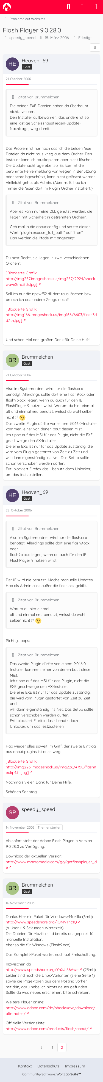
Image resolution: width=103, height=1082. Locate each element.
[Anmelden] (82, 7)
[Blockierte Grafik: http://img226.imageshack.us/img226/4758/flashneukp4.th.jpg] (51, 767)
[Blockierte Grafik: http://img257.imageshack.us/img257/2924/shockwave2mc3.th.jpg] (50, 278)
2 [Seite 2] (62, 1047)
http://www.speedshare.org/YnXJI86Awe (42, 969)
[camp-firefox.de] (7, 6)
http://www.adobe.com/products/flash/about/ (47, 1028)
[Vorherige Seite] (42, 1047)
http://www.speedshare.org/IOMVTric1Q (41, 922)
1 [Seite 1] (52, 1047)
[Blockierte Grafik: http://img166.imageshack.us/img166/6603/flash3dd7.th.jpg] (51, 315)
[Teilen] (95, 47)
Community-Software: (51, 1074)
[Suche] (68, 6)
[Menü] (95, 6)
